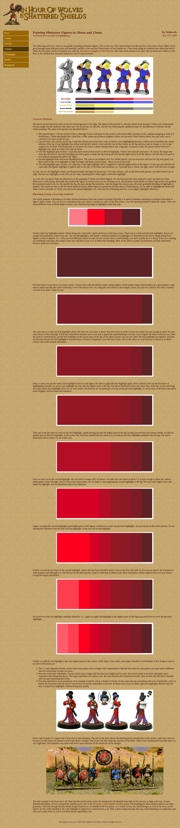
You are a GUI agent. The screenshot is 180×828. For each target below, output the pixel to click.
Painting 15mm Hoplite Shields (108, 804)
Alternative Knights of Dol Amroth (96, 51)
